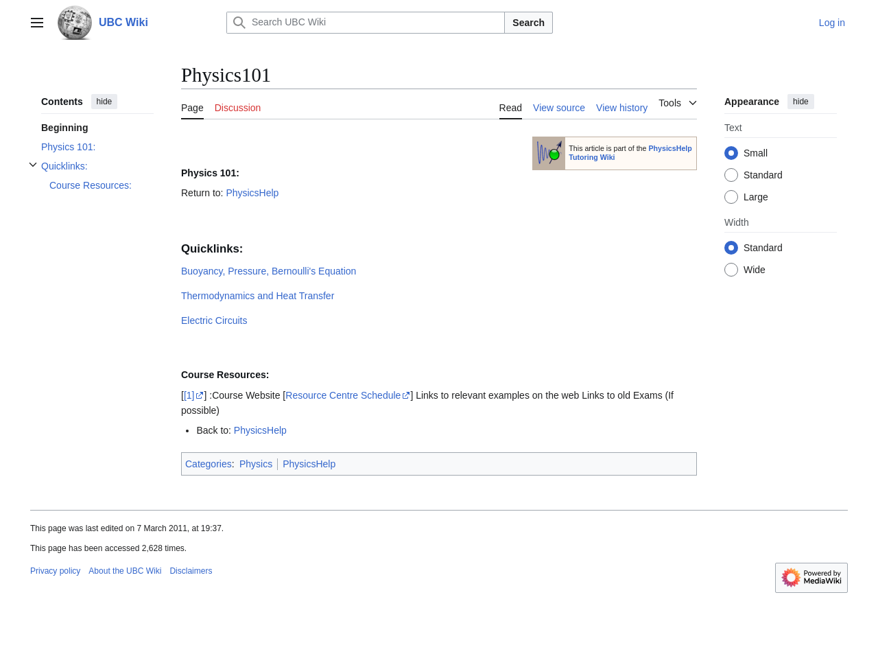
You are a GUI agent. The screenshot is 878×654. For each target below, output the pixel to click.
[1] (189, 395)
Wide (755, 269)
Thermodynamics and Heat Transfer (257, 295)
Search (528, 22)
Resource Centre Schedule (343, 395)
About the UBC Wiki (124, 571)
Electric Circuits (214, 320)
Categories (208, 463)
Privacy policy (55, 571)
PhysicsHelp (252, 192)
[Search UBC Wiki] (365, 23)
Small (756, 153)
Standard (763, 175)
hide (104, 101)
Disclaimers (190, 571)
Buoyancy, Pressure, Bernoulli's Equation (268, 271)
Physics (255, 463)
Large (756, 196)
